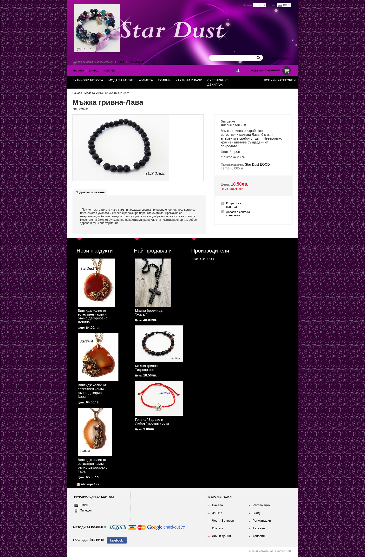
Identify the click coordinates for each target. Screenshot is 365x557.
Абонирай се (90, 484)
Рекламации (261, 505)
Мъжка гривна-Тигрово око (147, 368)
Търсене (259, 528)
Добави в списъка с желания (238, 213)
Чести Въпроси (223, 520)
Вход (121, 61)
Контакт (110, 70)
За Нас (93, 70)
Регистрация (136, 61)
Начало (78, 70)
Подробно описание (90, 192)
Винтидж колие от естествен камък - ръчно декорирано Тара (92, 465)
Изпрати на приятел (233, 205)
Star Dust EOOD (203, 259)
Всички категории (280, 80)
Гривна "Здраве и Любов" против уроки (152, 421)
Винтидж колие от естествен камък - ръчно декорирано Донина (92, 316)
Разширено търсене (278, 58)
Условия (259, 536)
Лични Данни (221, 536)
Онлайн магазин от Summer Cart (269, 551)
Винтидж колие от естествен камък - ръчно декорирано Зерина (92, 391)
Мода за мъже (94, 92)
